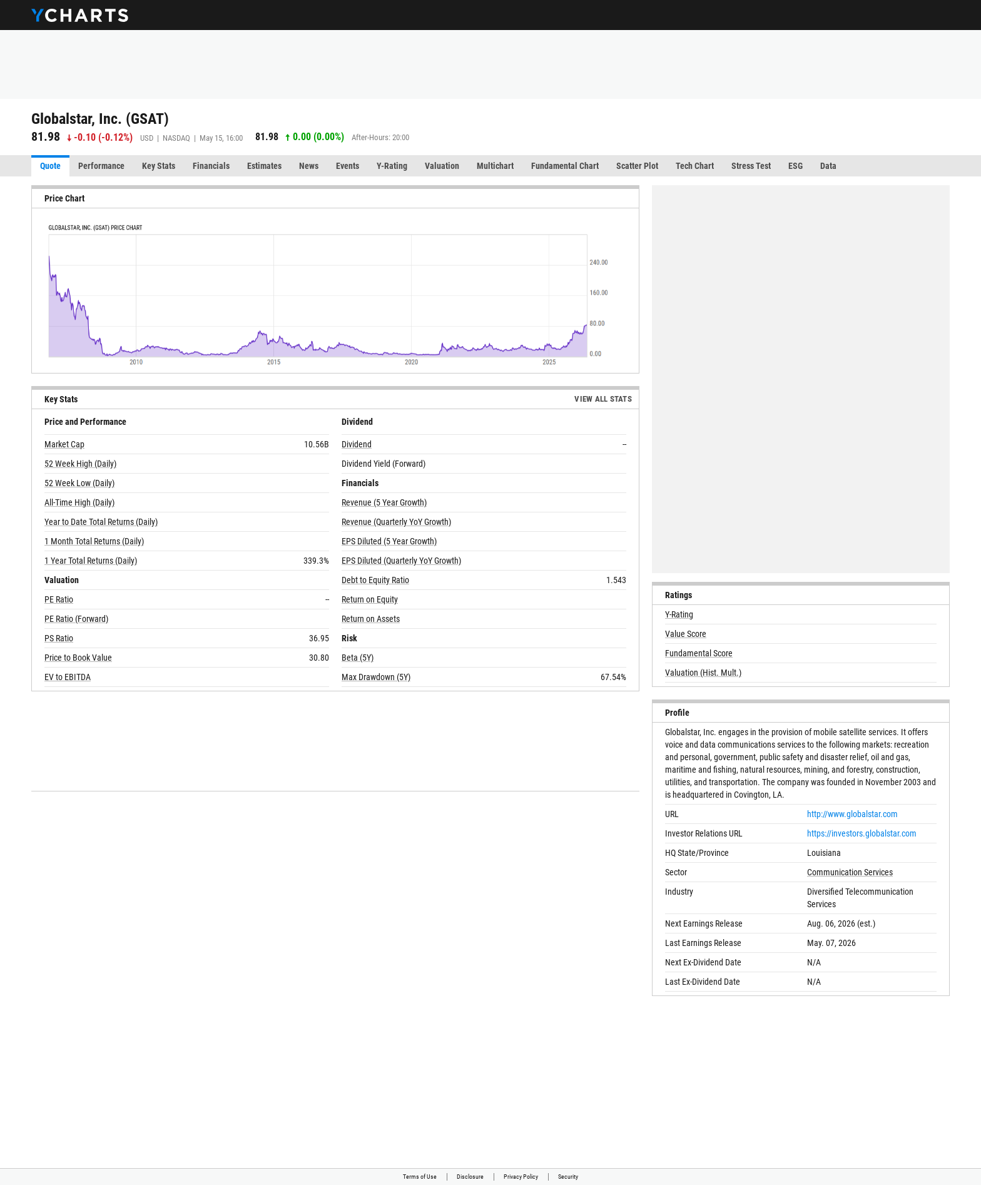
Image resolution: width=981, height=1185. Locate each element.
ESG (795, 166)
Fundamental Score (699, 653)
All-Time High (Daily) (79, 502)
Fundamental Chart (565, 166)
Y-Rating (392, 166)
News (308, 166)
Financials (211, 166)
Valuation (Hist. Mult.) (703, 673)
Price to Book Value (78, 658)
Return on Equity (370, 599)
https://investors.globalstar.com (862, 833)
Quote (50, 166)
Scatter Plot (637, 166)
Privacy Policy (521, 1176)
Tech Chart (695, 166)
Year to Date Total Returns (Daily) (101, 522)
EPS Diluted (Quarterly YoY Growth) (401, 561)
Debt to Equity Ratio (375, 580)
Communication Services (850, 872)
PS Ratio (58, 638)
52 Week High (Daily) (80, 464)
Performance (101, 166)
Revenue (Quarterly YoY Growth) (396, 522)
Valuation (442, 166)
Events (347, 166)
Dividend (357, 444)
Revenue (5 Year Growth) (384, 502)
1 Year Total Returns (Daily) (90, 561)
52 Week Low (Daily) (79, 483)
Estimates (264, 166)
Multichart (495, 166)
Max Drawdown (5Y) (376, 677)
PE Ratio (58, 599)
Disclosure (470, 1176)
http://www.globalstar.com (852, 814)
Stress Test (751, 166)
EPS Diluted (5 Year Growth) (389, 541)
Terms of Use (420, 1176)
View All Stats (603, 399)
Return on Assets (371, 619)
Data (828, 166)
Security (568, 1176)
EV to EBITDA (67, 677)
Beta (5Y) (358, 658)
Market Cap (64, 444)
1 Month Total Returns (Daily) (94, 541)
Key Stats (158, 166)
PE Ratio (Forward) (76, 619)
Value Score (685, 634)
